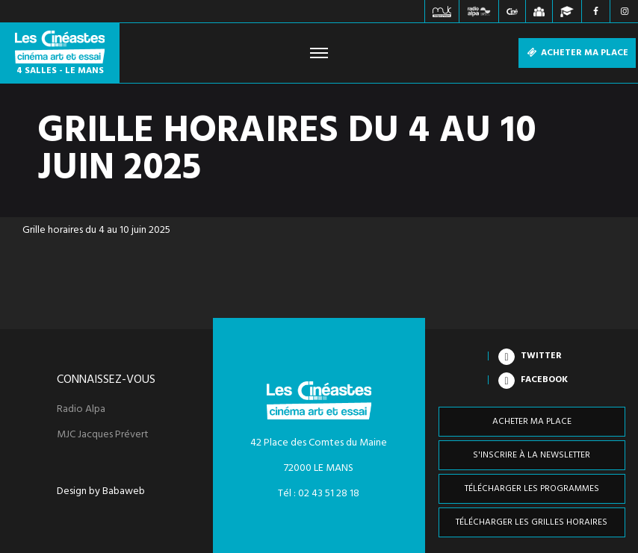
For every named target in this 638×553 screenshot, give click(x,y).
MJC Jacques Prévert (103, 435)
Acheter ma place (577, 53)
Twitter (541, 356)
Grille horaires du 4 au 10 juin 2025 (96, 230)
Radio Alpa (81, 409)
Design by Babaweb (101, 492)
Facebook (544, 379)
